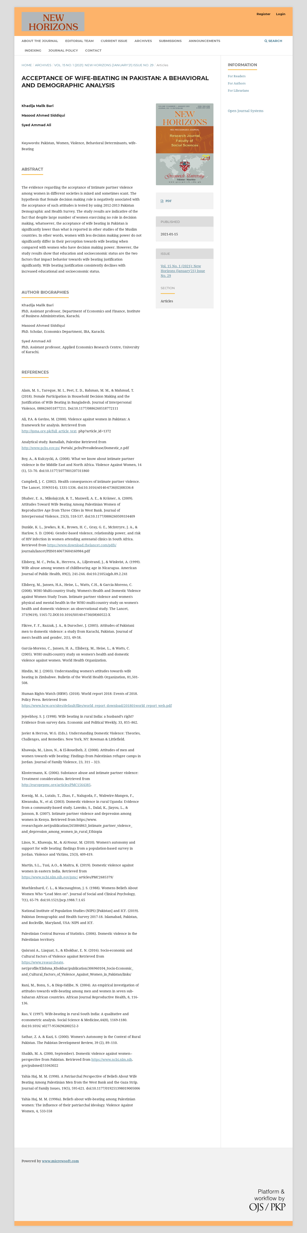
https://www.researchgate (42, 962)
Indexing (33, 50)
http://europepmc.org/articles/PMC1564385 (56, 784)
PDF (168, 201)
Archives (143, 41)
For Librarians (238, 90)
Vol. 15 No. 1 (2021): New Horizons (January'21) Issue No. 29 (104, 65)
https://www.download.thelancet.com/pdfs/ (81, 545)
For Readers (237, 76)
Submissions (170, 41)
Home (27, 65)
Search (273, 41)
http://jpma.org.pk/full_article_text (49, 431)
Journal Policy (63, 50)
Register (264, 14)
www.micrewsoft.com (60, 1161)
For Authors (237, 83)
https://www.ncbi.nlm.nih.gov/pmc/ (50, 877)
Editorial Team (79, 41)
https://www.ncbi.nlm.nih (111, 1059)
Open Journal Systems (245, 110)
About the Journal (40, 41)
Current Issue (114, 41)
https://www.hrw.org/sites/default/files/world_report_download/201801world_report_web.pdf (97, 705)
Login (280, 14)
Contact (93, 50)
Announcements (204, 41)
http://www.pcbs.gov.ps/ (41, 448)
